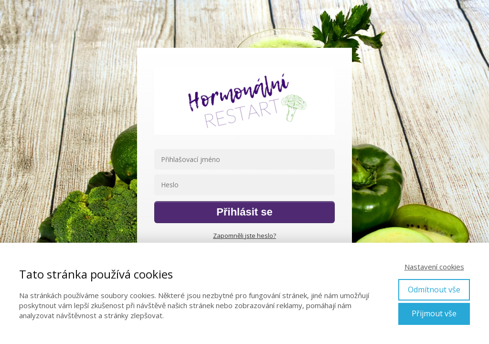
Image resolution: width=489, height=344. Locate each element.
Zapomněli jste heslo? (244, 235)
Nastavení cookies (434, 266)
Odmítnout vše (434, 289)
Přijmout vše (434, 313)
